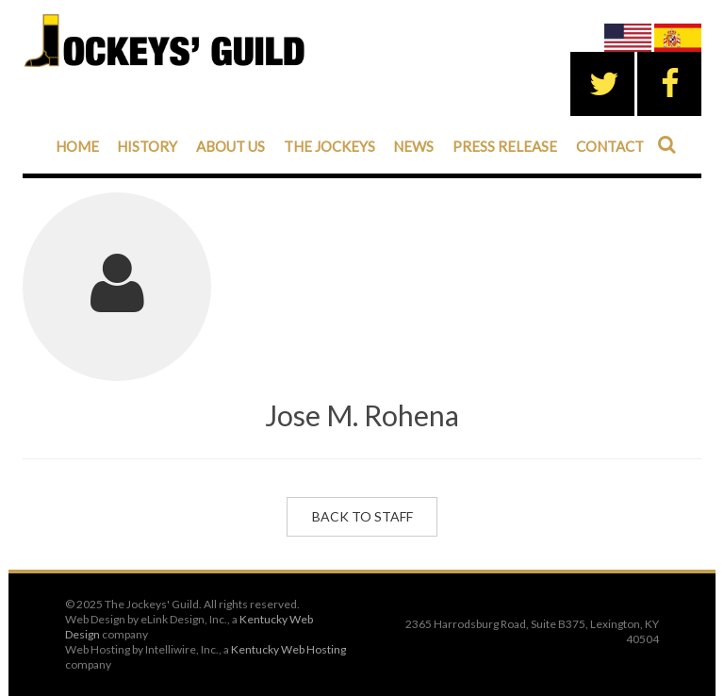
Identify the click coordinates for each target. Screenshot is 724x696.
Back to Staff (362, 516)
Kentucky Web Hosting (288, 649)
